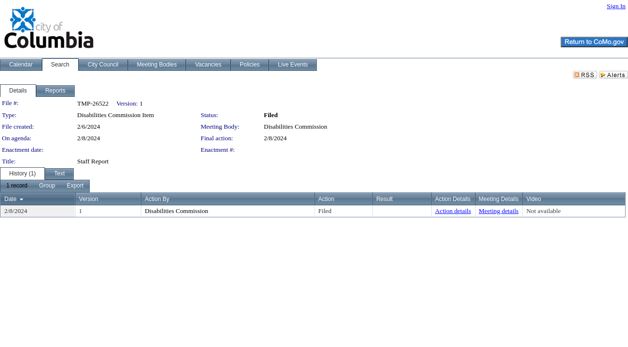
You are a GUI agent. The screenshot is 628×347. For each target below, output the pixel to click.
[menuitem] (16, 186)
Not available (543, 210)
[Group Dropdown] (47, 186)
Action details (453, 210)
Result (384, 199)
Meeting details (499, 210)
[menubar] (45, 186)
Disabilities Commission (295, 126)
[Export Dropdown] (75, 186)
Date (10, 199)
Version (88, 199)
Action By (157, 199)
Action (326, 199)
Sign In (616, 6)
